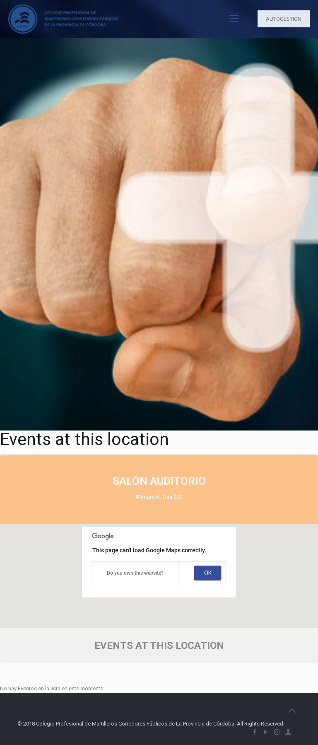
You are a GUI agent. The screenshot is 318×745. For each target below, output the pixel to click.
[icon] (288, 732)
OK (208, 573)
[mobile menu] (234, 19)
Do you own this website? (135, 573)
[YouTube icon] (265, 732)
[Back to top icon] (292, 710)
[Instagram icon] (276, 732)
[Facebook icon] (254, 732)
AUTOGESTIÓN (283, 19)
